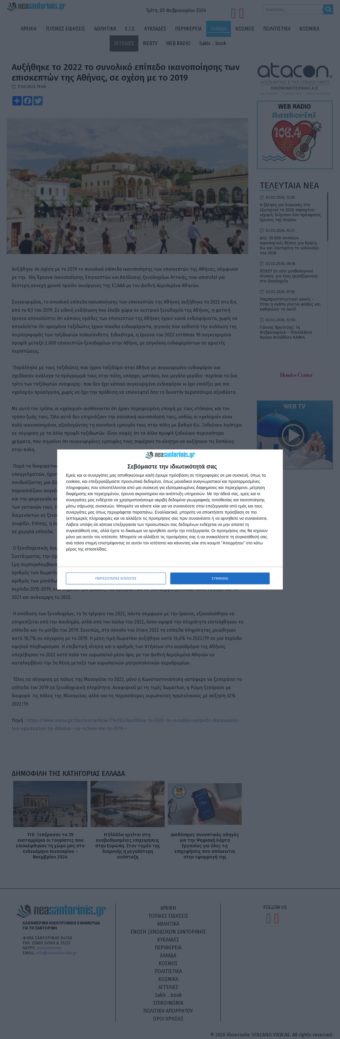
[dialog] (170, 519)
